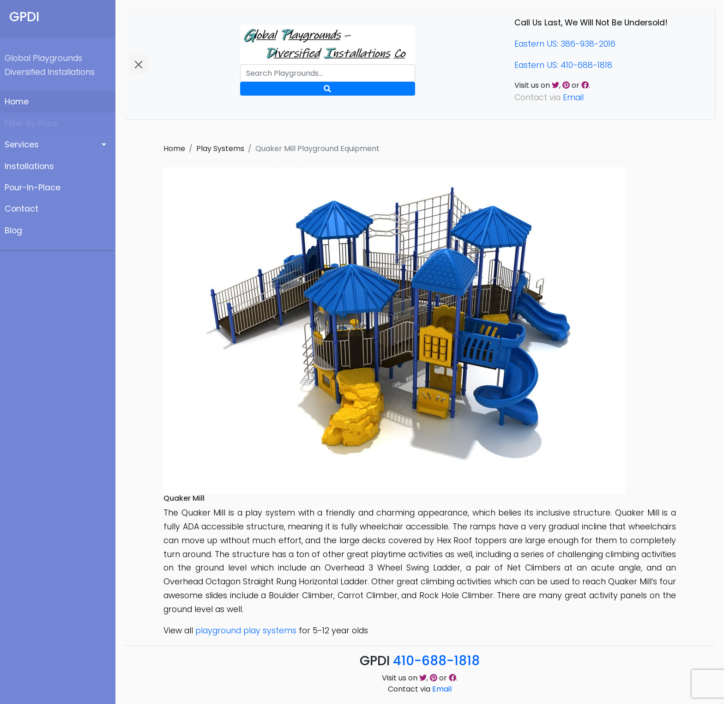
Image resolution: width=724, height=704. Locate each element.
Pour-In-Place (32, 187)
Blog (13, 230)
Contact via (420, 689)
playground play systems (245, 630)
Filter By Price (31, 123)
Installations (29, 166)
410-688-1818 (436, 661)
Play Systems (220, 148)
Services (22, 144)
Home (17, 101)
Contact (21, 208)
